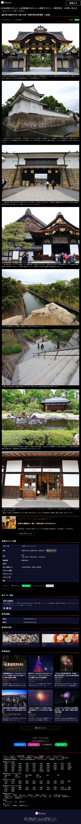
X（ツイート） (16, 585)
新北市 (12, 781)
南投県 (20, 783)
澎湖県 (48, 783)
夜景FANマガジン (9, 793)
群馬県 (69, 763)
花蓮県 (41, 783)
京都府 (41, 767)
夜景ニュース (22, 795)
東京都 (5, 765)
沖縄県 (48, 770)
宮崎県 (34, 770)
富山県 (55, 765)
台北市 (5, 781)
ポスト (71, 19)
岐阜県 (12, 767)
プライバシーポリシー (58, 756)
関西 (5, 776)
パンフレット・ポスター (52, 757)
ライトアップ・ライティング (21, 796)
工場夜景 (15, 795)
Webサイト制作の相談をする (27, 759)
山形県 (41, 763)
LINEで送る (26, 585)
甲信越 (37, 775)
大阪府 (34, 767)
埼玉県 (20, 765)
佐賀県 (5, 770)
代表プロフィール (31, 756)
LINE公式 (61, 744)
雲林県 (5, 789)
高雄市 (62, 781)
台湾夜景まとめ (18, 797)
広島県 (27, 768)
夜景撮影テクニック (23, 805)
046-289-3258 (39, 818)
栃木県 (62, 763)
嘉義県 (12, 789)
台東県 (5, 783)
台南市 (55, 781)
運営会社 (58, 8)
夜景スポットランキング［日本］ (13, 773)
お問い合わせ (71, 8)
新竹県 (41, 781)
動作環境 (52, 759)
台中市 (48, 781)
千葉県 (27, 765)
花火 (50, 795)
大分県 (27, 770)
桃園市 (20, 781)
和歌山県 (70, 767)
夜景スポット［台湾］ (10, 779)
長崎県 (12, 770)
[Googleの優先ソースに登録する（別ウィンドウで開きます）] (50, 586)
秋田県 (34, 763)
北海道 (5, 763)
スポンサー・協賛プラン (10, 757)
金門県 (55, 783)
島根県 (12, 768)
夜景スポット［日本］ (10, 761)
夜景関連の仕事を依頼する (10, 759)
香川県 (48, 768)
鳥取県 (5, 768)
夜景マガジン (46, 8)
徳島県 (41, 768)
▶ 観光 (15, 10)
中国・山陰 (17, 776)
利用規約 (41, 756)
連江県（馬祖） (64, 789)
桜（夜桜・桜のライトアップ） (60, 795)
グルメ (49, 796)
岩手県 (20, 763)
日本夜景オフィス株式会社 (36, 819)
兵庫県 (48, 767)
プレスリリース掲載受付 (25, 757)
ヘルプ (48, 756)
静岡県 (20, 767)
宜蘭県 (34, 783)
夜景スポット (7, 795)
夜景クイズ (44, 795)
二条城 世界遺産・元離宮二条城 (31, 567)
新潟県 (34, 765)
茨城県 (55, 763)
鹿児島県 (42, 770)
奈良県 (62, 767)
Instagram (33, 744)
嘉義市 (12, 791)
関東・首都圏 (28, 775)
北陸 (48, 775)
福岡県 (69, 768)
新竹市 (34, 781)
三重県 (27, 767)
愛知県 (5, 767)
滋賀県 (55, 767)
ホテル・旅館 (57, 796)
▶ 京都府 (21, 10)
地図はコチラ (51, 550)
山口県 (34, 768)
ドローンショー (33, 796)
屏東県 (69, 781)
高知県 (62, 768)
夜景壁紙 (15, 805)
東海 (58, 775)
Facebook (20, 744)
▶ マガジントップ (7, 10)
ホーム (5, 756)
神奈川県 (13, 765)
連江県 (62, 783)
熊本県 (20, 770)
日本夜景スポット (10, 8)
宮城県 (27, 763)
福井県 (69, 765)
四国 (27, 776)
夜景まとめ (30, 795)
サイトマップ (60, 759)
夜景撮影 (37, 795)
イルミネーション (8, 796)
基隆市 (27, 781)
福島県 (48, 763)
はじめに (12, 756)
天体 (40, 796)
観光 (45, 796)
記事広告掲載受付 (38, 757)
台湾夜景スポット (29, 8)
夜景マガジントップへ (40, 728)
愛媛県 (55, 768)
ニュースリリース (42, 759)
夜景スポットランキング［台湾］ (13, 785)
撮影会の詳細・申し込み (26, 533)
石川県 (62, 765)
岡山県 (20, 768)
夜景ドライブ (22, 801)
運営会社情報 (21, 756)
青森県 (12, 763)
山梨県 (41, 765)
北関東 (16, 775)
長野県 (48, 765)
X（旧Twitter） (47, 744)
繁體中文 (73, 3)
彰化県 (12, 783)
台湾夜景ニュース (8, 797)
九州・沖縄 (38, 776)
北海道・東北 (7, 775)
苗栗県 (27, 783)
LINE (76, 19)
